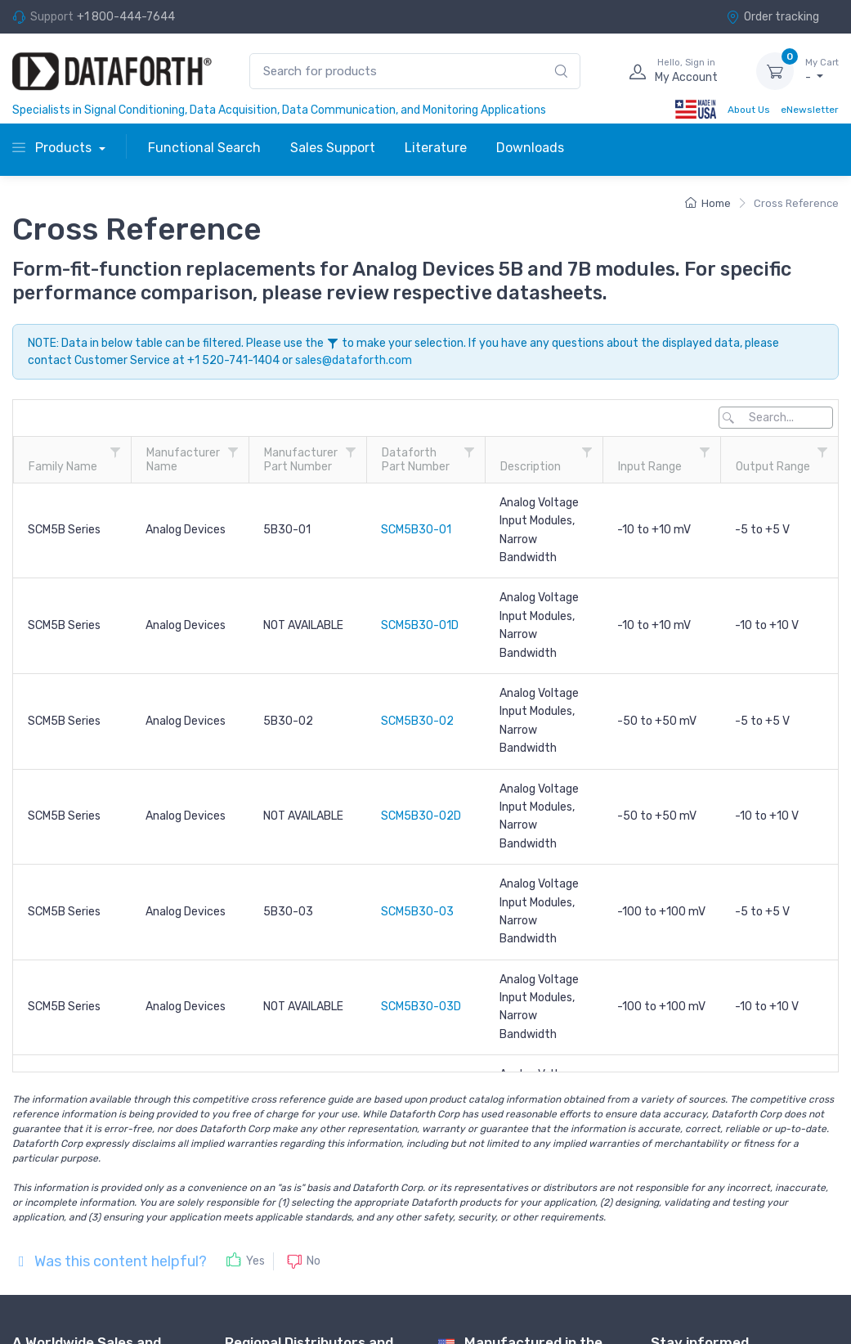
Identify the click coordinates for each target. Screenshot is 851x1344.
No (313, 1260)
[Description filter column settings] (586, 452)
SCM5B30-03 (417, 912)
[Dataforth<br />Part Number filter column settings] (469, 452)
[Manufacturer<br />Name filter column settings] (233, 452)
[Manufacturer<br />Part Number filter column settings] (350, 452)
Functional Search (204, 147)
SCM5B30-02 (417, 721)
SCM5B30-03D (421, 1007)
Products (53, 147)
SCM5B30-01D (420, 625)
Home (708, 203)
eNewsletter (810, 109)
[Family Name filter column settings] (115, 452)
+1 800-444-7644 (126, 17)
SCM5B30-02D (421, 816)
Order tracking (772, 17)
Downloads (530, 147)
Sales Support (332, 147)
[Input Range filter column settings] (704, 452)
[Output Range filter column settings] (822, 452)
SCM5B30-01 (416, 530)
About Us (749, 109)
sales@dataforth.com (353, 360)
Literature (436, 147)
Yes (255, 1261)
